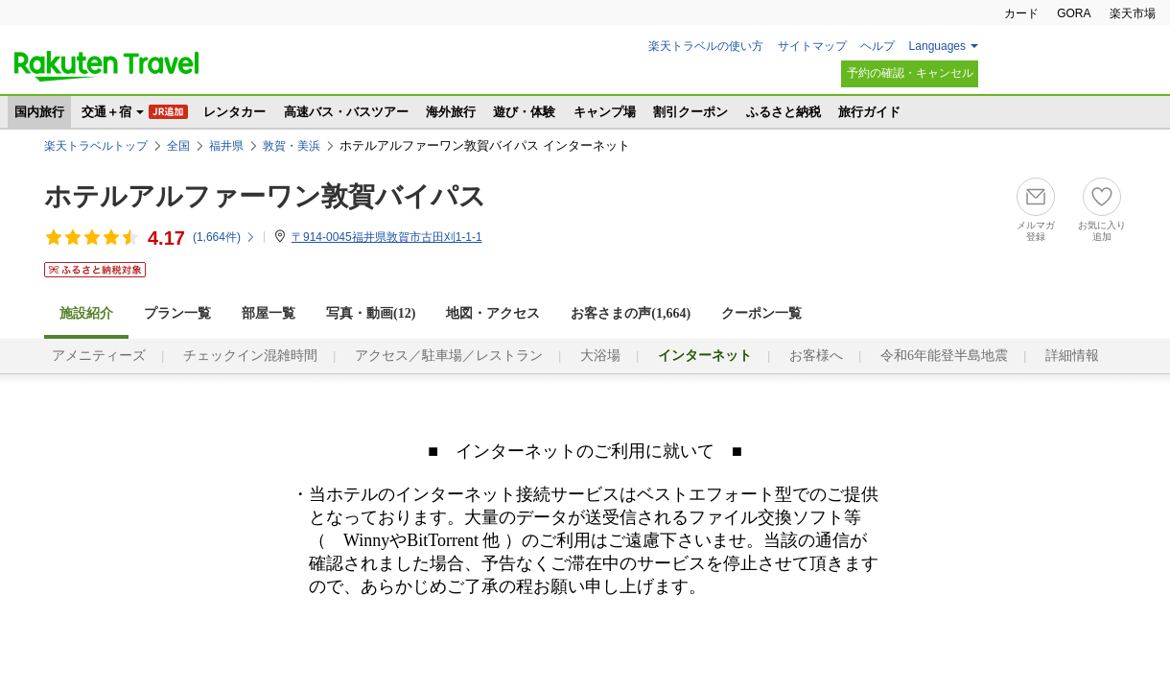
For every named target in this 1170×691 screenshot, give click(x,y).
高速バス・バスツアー (346, 112)
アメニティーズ (99, 355)
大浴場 (600, 355)
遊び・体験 (524, 112)
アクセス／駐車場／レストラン (449, 355)
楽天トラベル (106, 66)
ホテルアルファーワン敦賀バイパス (265, 196)
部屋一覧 (268, 313)
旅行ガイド (869, 112)
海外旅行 (451, 112)
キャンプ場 (604, 112)
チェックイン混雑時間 (250, 355)
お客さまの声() (630, 313)
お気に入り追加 (1102, 231)
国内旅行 (39, 112)
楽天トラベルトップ (96, 146)
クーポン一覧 (761, 313)
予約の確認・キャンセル (910, 73)
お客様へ (816, 355)
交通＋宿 (106, 112)
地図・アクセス (493, 313)
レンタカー (234, 112)
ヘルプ (877, 46)
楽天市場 (1133, 13)
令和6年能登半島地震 (944, 355)
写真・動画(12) (370, 313)
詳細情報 (1072, 355)
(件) (224, 237)
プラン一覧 (177, 313)
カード (1021, 13)
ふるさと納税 (783, 112)
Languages (937, 46)
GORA (1073, 13)
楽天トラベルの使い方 (705, 46)
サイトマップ (812, 46)
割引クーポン (690, 112)
